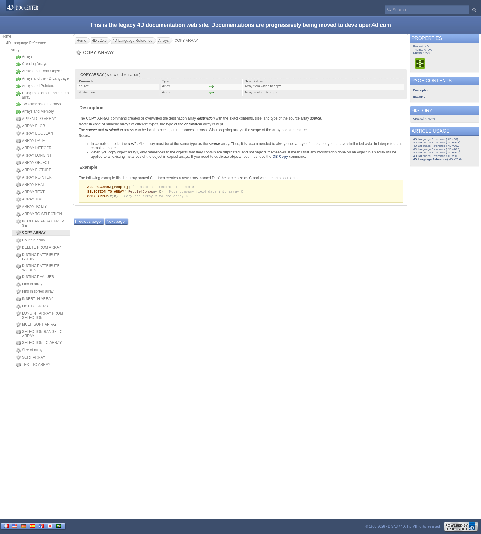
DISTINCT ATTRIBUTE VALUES (38, 268)
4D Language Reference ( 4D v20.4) (437, 152)
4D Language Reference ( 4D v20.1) (437, 142)
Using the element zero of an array (42, 95)
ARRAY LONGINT (34, 155)
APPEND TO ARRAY (36, 119)
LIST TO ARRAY (32, 306)
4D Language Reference (26, 43)
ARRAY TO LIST (32, 206)
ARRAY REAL (30, 184)
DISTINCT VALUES (35, 277)
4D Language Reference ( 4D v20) (435, 139)
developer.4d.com (368, 25)
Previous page (88, 222)
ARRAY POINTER (34, 177)
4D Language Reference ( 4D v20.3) (437, 149)
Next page (115, 222)
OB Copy (280, 156)
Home (6, 36)
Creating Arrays (31, 64)
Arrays (16, 50)
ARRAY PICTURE (33, 170)
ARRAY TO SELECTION (39, 214)
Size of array (29, 350)
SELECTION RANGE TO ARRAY (39, 334)
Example (88, 167)
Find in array (29, 284)
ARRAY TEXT (30, 192)
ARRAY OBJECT (33, 163)
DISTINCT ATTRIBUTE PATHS (38, 257)
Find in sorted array (34, 291)
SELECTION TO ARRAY (39, 343)
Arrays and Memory (35, 111)
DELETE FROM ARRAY (38, 247)
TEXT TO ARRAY (33, 365)
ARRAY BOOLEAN (34, 133)
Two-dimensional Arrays (38, 104)
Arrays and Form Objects (39, 71)
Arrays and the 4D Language (42, 78)
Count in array (30, 240)
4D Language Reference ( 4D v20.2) (437, 145)
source (315, 118)
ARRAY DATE (30, 141)
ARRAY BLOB (30, 126)
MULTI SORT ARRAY (36, 324)
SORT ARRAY (30, 357)
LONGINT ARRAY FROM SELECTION (39, 315)
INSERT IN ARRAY (34, 299)
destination (206, 118)
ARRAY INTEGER (34, 148)
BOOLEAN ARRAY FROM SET (40, 223)
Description (91, 107)
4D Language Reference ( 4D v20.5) (437, 155)
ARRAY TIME (30, 199)
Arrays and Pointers (35, 86)
